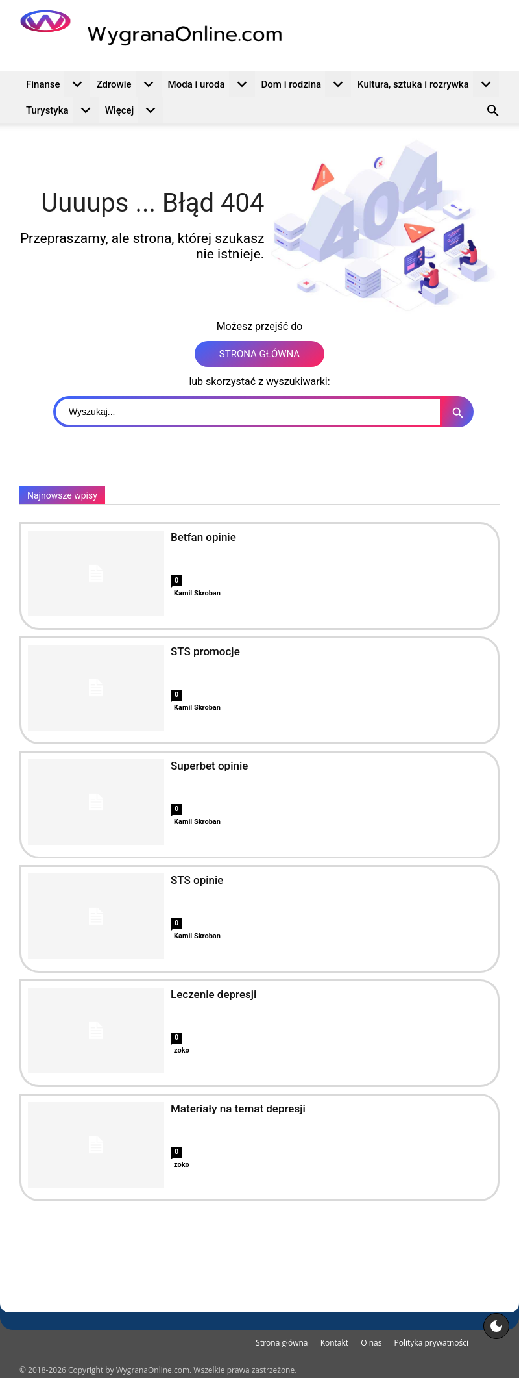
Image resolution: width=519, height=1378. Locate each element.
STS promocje (205, 651)
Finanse (58, 84)
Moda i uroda (211, 84)
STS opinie (197, 879)
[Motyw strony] (496, 1326)
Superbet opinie (209, 765)
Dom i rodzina (306, 84)
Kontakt (334, 1342)
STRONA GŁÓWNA (259, 354)
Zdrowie (129, 84)
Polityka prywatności (431, 1342)
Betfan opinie (203, 537)
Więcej (134, 110)
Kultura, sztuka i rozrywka (428, 84)
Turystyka (62, 110)
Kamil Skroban (197, 593)
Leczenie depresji (213, 994)
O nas (371, 1342)
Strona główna (282, 1342)
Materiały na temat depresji (238, 1108)
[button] (493, 112)
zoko (181, 1050)
